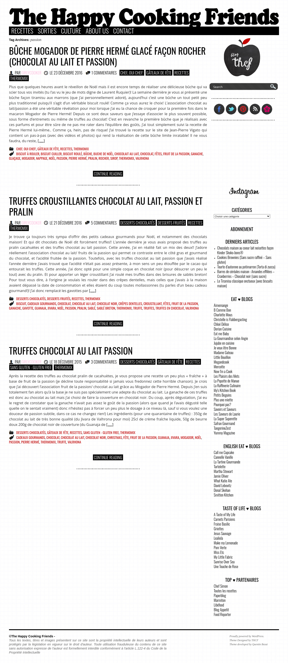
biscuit (21, 303)
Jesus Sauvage (222, 533)
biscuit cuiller (51, 153)
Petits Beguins (223, 395)
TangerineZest (222, 428)
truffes (149, 308)
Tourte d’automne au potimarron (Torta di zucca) (246, 267)
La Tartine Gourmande (227, 462)
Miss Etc (219, 552)
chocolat (146, 153)
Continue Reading (108, 174)
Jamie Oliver (221, 476)
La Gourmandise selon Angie (231, 338)
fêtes (158, 153)
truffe (137, 308)
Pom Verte (220, 547)
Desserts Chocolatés (137, 223)
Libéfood (219, 605)
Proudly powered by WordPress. (247, 636)
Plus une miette (223, 399)
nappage (41, 158)
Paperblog (220, 595)
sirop (113, 158)
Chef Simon (221, 586)
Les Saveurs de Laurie (227, 414)
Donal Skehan (222, 490)
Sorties (47, 31)
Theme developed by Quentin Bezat (249, 644)
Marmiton (219, 600)
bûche (87, 153)
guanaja (40, 308)
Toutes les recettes (225, 590)
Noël (52, 158)
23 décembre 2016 (68, 73)
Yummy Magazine (224, 433)
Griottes (219, 528)
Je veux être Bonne (225, 348)
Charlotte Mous (223, 314)
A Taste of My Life (224, 514)
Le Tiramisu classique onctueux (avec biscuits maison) (245, 283)
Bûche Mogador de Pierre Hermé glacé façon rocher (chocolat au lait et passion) (107, 56)
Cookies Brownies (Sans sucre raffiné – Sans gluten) (244, 260)
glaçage (14, 158)
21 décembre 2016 (68, 223)
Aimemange (221, 305)
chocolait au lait (127, 153)
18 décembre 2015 (68, 362)
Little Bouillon (222, 357)
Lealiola (218, 538)
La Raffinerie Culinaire (227, 385)
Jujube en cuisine (224, 343)
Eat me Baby (221, 333)
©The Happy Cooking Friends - (32, 636)
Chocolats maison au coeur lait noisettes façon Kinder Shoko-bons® (245, 250)
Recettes (22, 31)
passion (61, 158)
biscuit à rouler (27, 153)
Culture (71, 31)
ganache (197, 153)
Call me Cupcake (224, 452)
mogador (28, 158)
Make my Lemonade (226, 543)
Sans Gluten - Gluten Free (31, 367)
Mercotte (219, 366)
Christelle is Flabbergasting (230, 319)
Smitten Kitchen (223, 495)
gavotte (27, 308)
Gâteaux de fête (158, 73)
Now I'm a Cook (223, 371)
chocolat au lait (83, 303)
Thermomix (19, 78)
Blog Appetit (221, 609)
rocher (104, 158)
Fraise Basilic (222, 524)
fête (126, 437)
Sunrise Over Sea (224, 561)
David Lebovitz (222, 485)
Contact (123, 31)
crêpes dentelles (130, 303)
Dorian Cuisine (223, 329)
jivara (51, 308)
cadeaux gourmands (41, 303)
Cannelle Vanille (223, 457)
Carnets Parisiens (224, 519)
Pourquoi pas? (222, 404)
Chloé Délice (221, 324)
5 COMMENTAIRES (104, 223)
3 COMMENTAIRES (104, 362)
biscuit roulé (72, 153)
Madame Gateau (223, 352)
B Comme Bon (222, 310)
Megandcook (221, 362)
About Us (97, 31)
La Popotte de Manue (226, 381)
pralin (92, 158)
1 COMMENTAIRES (104, 73)
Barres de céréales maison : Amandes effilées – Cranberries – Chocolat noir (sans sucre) (245, 274)
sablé (91, 308)
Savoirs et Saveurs (225, 409)
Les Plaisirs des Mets (226, 376)
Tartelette (219, 466)
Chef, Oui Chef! (131, 73)
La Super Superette (225, 418)
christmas (114, 437)
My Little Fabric (223, 557)
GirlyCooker (31, 73)
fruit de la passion (176, 153)
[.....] (41, 140)
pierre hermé (78, 158)
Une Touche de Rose (226, 566)
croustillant (153, 303)
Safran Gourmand (224, 423)
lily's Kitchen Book (225, 390)
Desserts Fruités (171, 223)
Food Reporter (222, 614)
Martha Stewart (223, 471)
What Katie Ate (223, 480)
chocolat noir (107, 303)
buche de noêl (103, 153)
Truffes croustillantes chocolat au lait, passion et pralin (105, 206)
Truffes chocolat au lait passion (71, 350)
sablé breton (106, 308)
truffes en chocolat (169, 308)
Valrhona (142, 158)
